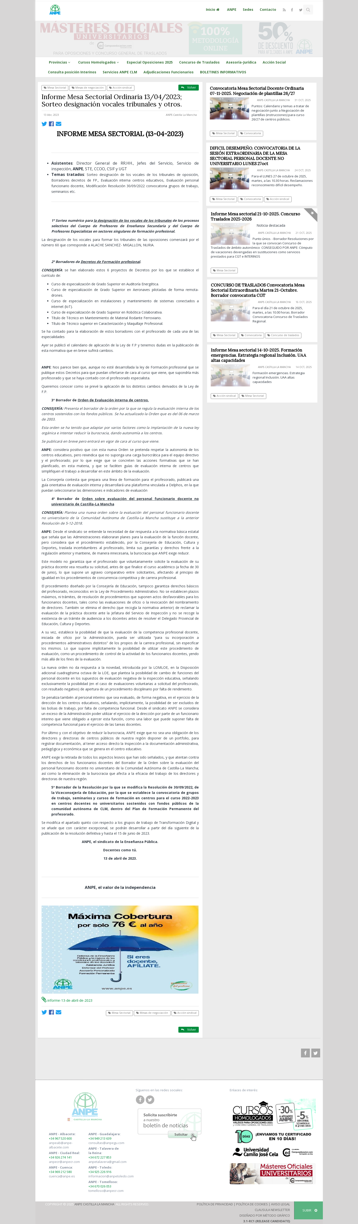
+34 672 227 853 (99, 1157)
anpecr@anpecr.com (64, 1161)
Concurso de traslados (285, 335)
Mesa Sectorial (55, 87)
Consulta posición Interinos (72, 72)
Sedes (248, 9)
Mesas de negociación (88, 87)
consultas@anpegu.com (106, 1143)
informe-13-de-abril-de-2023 (67, 1000)
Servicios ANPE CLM (120, 72)
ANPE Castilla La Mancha (94, 1204)
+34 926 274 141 (60, 1157)
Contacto (268, 9)
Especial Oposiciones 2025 (150, 62)
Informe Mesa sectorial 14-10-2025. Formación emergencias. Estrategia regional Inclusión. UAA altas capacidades (260, 355)
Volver (188, 87)
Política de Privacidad (215, 1204)
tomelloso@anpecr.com (106, 1190)
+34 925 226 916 (99, 1172)
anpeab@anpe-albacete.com (60, 1145)
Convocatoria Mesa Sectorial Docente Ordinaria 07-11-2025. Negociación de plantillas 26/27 (257, 91)
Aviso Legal (280, 1204)
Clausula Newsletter (272, 1210)
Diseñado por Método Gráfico (265, 1215)
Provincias (60, 62)
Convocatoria (250, 133)
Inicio (213, 9)
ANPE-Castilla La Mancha (181, 115)
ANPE (231, 9)
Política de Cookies (252, 1204)
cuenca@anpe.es (62, 1176)
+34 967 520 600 (60, 1138)
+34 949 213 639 (99, 1138)
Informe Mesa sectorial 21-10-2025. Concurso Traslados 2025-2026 (257, 216)
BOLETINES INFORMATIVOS (223, 72)
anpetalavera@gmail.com (107, 1161)
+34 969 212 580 (60, 1172)
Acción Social (274, 62)
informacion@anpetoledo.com (111, 1176)
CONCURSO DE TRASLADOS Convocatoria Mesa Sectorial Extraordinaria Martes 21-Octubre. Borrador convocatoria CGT (260, 290)
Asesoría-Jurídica (241, 62)
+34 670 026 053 (99, 1186)
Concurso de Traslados (199, 62)
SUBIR (309, 1210)
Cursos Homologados (99, 62)
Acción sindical (120, 87)
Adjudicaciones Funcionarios (168, 72)
